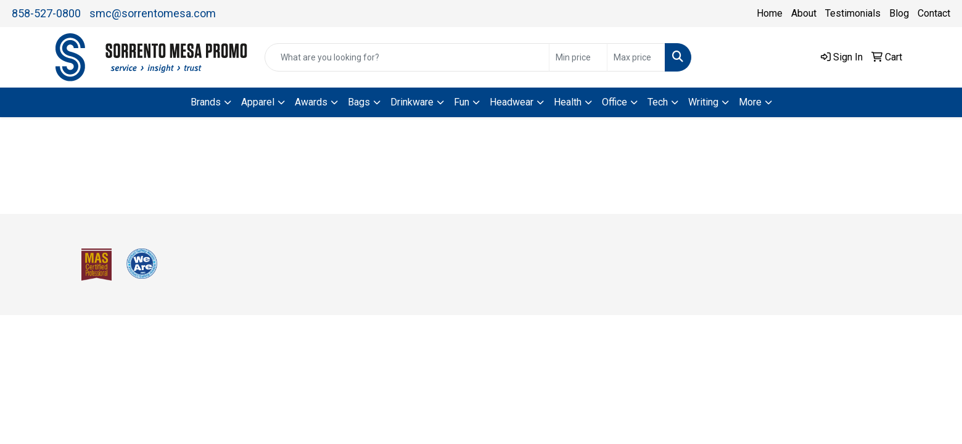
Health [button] (568, 102)
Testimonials (853, 13)
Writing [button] (703, 102)
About (803, 13)
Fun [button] (461, 102)
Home (770, 13)
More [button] (750, 102)
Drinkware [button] (412, 102)
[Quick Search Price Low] (578, 57)
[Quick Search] (407, 57)
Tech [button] (658, 102)
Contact (934, 13)
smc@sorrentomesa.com (152, 13)
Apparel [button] (257, 102)
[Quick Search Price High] (636, 57)
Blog (899, 13)
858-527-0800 (46, 13)
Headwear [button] (511, 102)
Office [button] (614, 102)
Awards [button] (311, 102)
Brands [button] (206, 102)
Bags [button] (359, 102)
